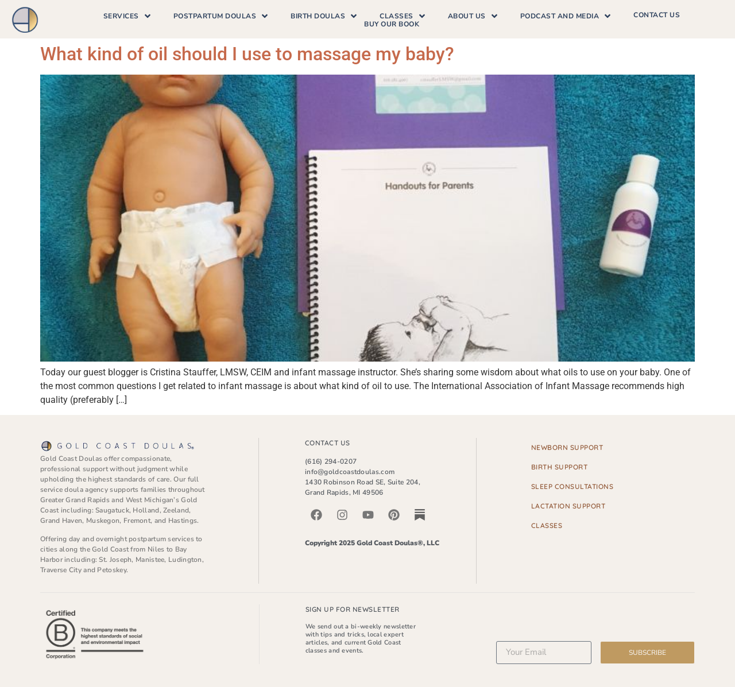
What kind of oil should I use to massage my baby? (247, 54)
